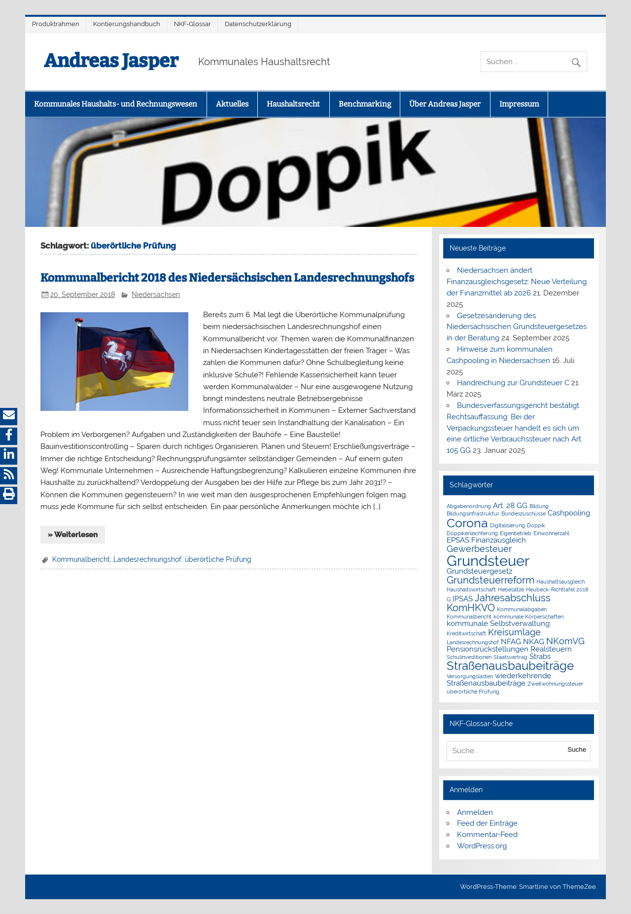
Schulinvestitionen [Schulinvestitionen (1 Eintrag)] (469, 657)
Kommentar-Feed (487, 834)
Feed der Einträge (487, 823)
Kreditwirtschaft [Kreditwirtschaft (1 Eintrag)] (466, 633)
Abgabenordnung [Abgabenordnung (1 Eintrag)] (469, 506)
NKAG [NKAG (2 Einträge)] (533, 641)
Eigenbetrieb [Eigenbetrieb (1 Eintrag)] (515, 533)
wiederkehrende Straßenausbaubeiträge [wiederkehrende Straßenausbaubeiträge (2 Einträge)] (499, 679)
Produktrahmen (55, 24)
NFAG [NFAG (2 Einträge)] (511, 641)
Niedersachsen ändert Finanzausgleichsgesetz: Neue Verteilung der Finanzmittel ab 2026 (517, 281)
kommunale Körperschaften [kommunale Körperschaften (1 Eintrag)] (528, 617)
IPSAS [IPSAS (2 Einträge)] (463, 598)
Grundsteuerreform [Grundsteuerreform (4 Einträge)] (490, 580)
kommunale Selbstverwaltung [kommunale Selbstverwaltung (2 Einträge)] (498, 623)
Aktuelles (232, 104)
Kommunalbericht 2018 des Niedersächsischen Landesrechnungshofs (227, 278)
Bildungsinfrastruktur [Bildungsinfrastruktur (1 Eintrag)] (473, 513)
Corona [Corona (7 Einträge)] (467, 522)
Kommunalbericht (81, 559)
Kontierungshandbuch (126, 24)
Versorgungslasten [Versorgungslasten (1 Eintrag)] (470, 676)
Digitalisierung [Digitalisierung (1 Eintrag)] (507, 525)
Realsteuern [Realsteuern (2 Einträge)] (551, 649)
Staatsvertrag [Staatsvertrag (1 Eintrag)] (510, 657)
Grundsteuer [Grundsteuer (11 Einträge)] (488, 560)
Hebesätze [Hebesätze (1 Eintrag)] (511, 589)
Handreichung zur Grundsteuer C (513, 382)
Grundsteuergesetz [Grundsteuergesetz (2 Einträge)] (479, 571)
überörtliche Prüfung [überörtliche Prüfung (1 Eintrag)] (473, 692)
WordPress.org (482, 845)
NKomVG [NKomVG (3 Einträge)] (565, 641)
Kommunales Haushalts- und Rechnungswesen (115, 104)
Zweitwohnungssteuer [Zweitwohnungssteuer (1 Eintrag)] (555, 684)
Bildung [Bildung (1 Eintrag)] (539, 506)
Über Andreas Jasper (445, 104)
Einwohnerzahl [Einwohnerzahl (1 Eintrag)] (551, 533)
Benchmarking (365, 104)
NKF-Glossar (192, 24)
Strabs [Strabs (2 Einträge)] (540, 656)
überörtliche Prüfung (218, 559)
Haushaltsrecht (293, 104)
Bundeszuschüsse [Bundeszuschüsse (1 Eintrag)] (523, 513)
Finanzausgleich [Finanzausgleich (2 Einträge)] (498, 540)
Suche (576, 749)
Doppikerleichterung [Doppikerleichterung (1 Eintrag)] (472, 533)
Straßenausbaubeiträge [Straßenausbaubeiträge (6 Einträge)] (510, 666)
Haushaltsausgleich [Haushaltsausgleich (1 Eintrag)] (560, 582)
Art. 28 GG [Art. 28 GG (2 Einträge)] (510, 505)
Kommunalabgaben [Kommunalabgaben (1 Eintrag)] (522, 609)
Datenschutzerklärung (258, 24)
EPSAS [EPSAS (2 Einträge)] (458, 540)
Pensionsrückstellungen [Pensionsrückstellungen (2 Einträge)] (487, 649)
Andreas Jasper (111, 60)
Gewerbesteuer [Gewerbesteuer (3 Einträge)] (479, 549)
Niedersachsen (156, 294)
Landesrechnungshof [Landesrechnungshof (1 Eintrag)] (473, 642)
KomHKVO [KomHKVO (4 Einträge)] (471, 608)
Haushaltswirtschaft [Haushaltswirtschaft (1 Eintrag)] (471, 589)
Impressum (519, 104)
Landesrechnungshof (147, 559)
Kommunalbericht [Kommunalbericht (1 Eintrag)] (469, 617)
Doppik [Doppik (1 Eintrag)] (536, 525)
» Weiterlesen (73, 534)
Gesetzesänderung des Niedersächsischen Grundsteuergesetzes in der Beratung (517, 327)
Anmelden (475, 812)
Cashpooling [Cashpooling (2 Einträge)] (569, 513)
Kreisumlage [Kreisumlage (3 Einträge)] (514, 632)
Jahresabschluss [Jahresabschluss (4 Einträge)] (513, 598)
